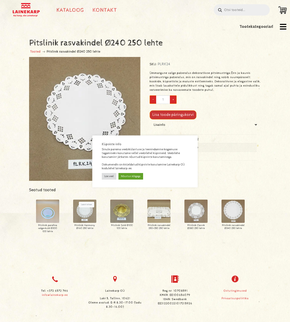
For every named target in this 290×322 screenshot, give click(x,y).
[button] (283, 26)
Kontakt (105, 10)
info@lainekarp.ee (55, 295)
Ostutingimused (235, 290)
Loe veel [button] (109, 176)
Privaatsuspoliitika (235, 298)
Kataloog (70, 10)
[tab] (205, 144)
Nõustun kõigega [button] (131, 176)
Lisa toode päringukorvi (173, 114)
